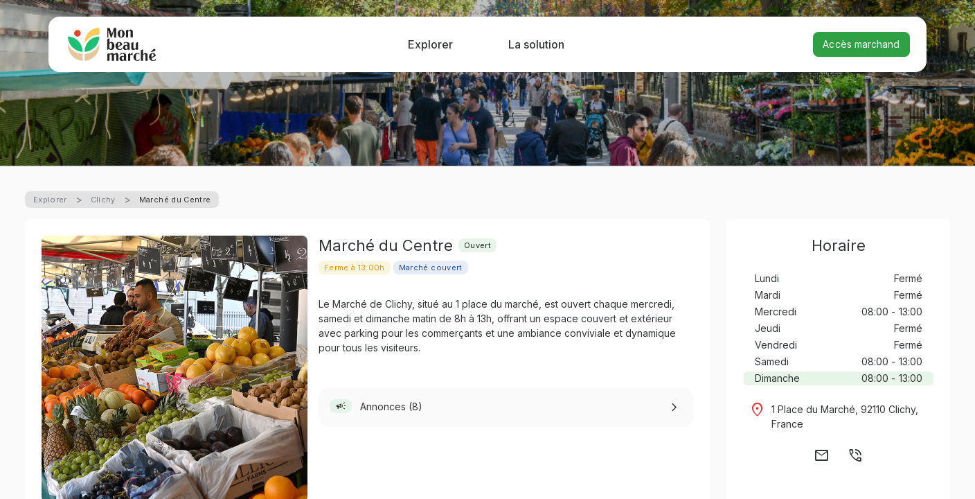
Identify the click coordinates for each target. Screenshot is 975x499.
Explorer (430, 44)
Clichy (103, 199)
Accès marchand (861, 44)
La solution (536, 44)
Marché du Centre (175, 199)
